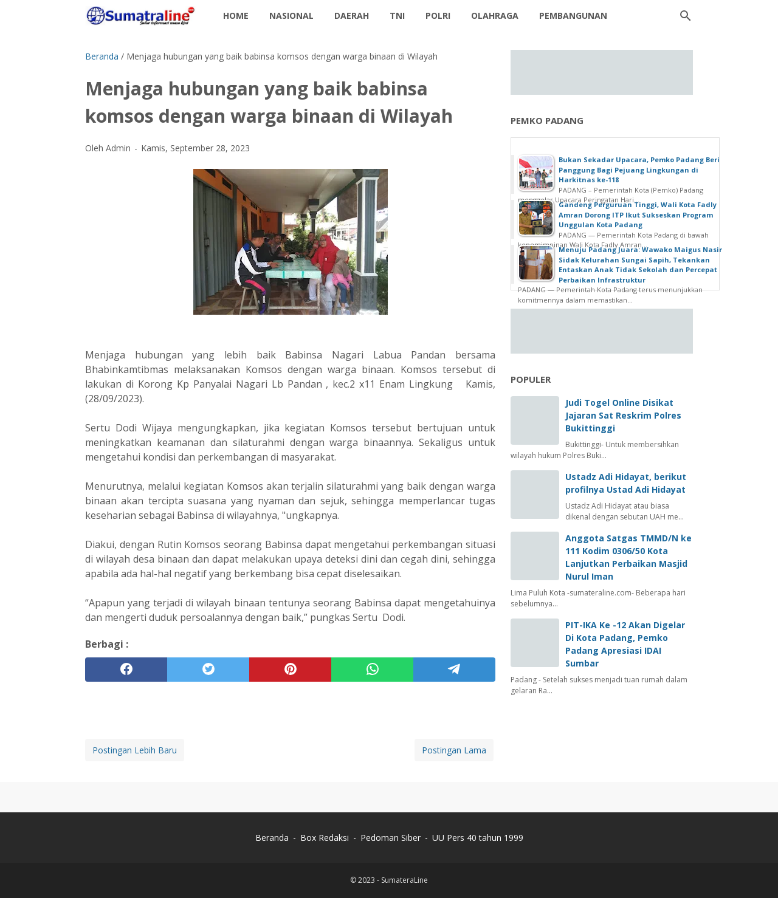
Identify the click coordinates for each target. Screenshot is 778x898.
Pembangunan (573, 15)
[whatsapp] (372, 669)
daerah (351, 15)
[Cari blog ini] (685, 16)
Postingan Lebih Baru (134, 750)
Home (236, 15)
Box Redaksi (325, 837)
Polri (437, 15)
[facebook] (126, 669)
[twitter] (208, 669)
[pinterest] (290, 669)
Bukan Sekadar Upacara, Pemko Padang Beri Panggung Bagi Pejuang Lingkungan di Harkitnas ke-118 (639, 169)
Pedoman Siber (390, 837)
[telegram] (454, 669)
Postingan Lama (454, 750)
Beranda (272, 837)
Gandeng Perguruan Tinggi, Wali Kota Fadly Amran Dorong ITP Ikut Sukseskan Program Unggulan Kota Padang (638, 214)
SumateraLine (404, 880)
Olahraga (494, 15)
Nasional (291, 15)
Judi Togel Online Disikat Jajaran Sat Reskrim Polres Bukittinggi (623, 415)
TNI (397, 15)
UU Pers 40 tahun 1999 (477, 837)
